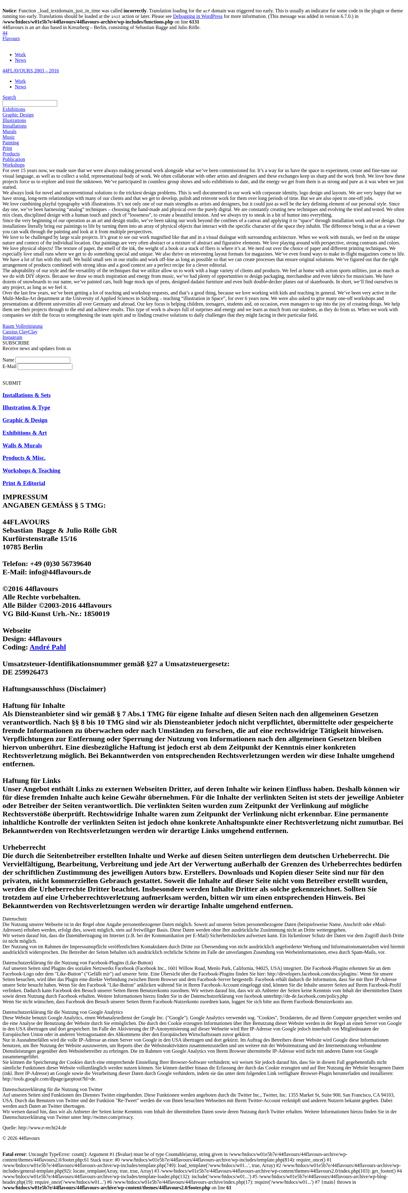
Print (7, 148)
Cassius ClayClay (19, 331)
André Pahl (47, 647)
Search (9, 97)
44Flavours (11, 35)
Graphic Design (18, 114)
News (20, 60)
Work (20, 54)
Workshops (13, 164)
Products (11, 153)
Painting (10, 142)
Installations (14, 126)
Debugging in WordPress (197, 16)
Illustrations (14, 120)
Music (8, 137)
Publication (13, 159)
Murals (9, 131)
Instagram (12, 337)
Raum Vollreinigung (22, 326)
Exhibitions (13, 109)
